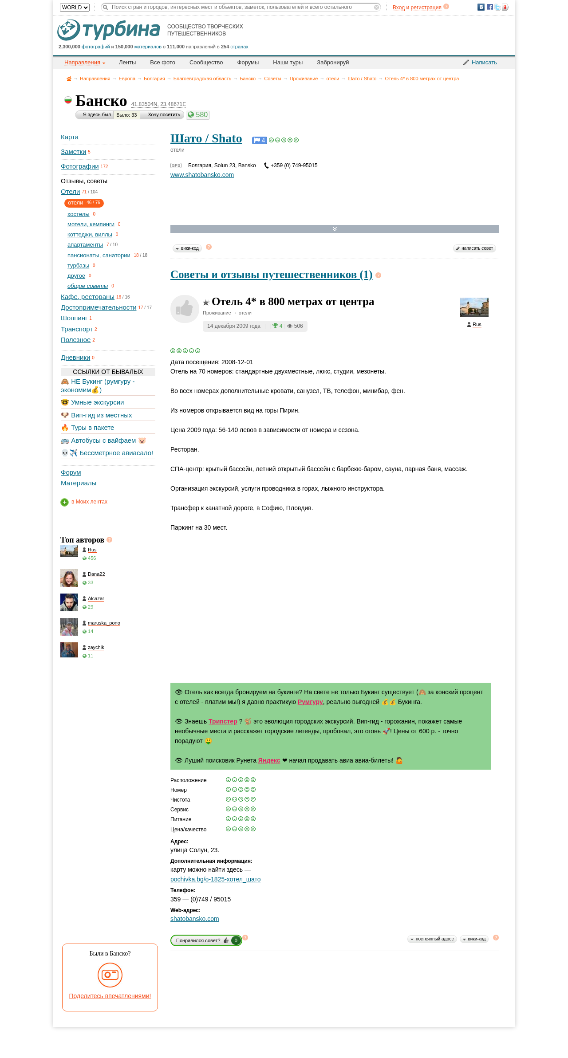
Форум (71, 472)
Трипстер (223, 721)
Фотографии (80, 166)
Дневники (75, 357)
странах (239, 46)
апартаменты (85, 244)
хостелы (78, 214)
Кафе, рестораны (87, 296)
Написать (484, 62)
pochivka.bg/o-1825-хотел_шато (215, 879)
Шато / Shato (362, 78)
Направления (95, 78)
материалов (148, 46)
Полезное (76, 339)
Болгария (154, 78)
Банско (248, 78)
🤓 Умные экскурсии (92, 402)
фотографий (96, 46)
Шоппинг (74, 318)
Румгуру (310, 701)
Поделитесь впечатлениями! (110, 995)
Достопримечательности (99, 307)
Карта (70, 137)
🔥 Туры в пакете (87, 427)
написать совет (477, 248)
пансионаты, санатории (98, 255)
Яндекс (269, 760)
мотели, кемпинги (90, 224)
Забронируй (333, 62)
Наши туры (288, 62)
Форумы (248, 62)
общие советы (87, 286)
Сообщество (206, 62)
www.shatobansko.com (202, 174)
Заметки (73, 151)
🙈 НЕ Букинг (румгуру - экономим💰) (98, 385)
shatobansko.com (194, 918)
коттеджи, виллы (89, 234)
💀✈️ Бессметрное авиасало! (107, 452)
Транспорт (77, 329)
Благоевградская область (203, 78)
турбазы (78, 265)
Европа (127, 78)
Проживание (304, 78)
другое (76, 275)
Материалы (78, 483)
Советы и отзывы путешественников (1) (271, 274)
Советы (272, 78)
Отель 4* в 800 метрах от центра (422, 78)
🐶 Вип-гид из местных (96, 415)
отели (332, 78)
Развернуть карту (335, 229)
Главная (69, 78)
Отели (70, 191)
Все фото (162, 62)
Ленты (127, 62)
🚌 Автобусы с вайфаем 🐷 (103, 440)
